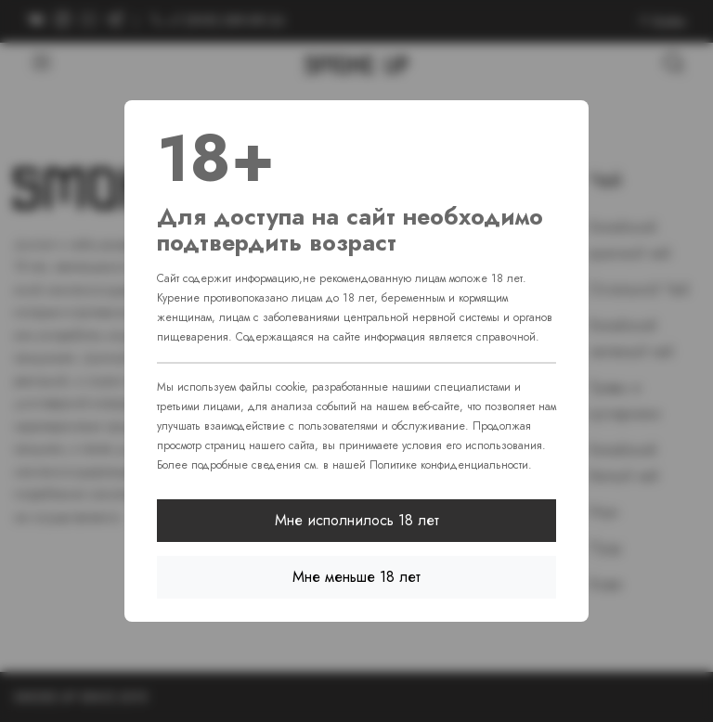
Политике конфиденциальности (448, 465)
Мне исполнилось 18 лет (357, 520)
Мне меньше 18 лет (356, 576)
